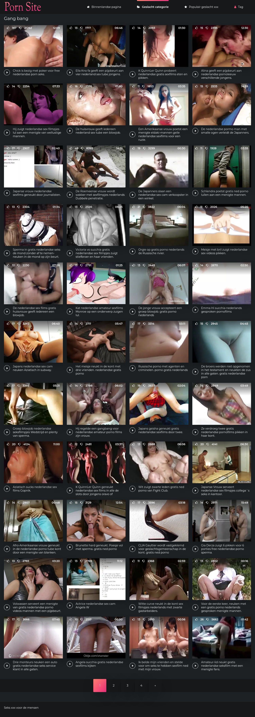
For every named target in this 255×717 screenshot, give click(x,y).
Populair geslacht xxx (201, 7)
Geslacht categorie (153, 7)
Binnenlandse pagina (104, 7)
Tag (238, 7)
